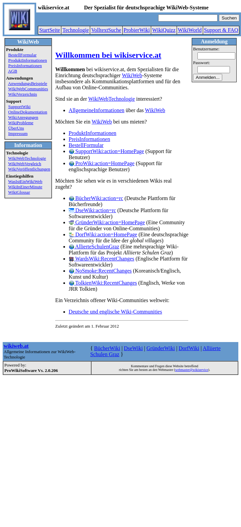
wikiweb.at (16, 346)
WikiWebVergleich (24, 163)
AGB (12, 71)
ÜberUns (16, 128)
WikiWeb (132, 75)
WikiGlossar (19, 192)
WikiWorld (190, 30)
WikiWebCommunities (28, 88)
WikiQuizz (164, 30)
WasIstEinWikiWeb (25, 181)
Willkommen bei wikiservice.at (108, 55)
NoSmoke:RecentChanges (100, 271)
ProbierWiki (137, 30)
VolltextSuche (106, 30)
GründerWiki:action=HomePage (107, 222)
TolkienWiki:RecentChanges (103, 283)
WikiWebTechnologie (27, 158)
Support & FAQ (221, 30)
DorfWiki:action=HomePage (103, 234)
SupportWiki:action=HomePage (106, 151)
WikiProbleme (20, 122)
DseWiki (133, 348)
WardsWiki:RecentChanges (101, 258)
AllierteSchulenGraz (94, 246)
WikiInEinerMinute (25, 186)
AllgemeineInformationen (96, 110)
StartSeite (49, 30)
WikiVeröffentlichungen (29, 169)
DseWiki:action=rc (92, 210)
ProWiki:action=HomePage (101, 163)
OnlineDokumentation (27, 111)
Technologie (75, 30)
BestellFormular (22, 54)
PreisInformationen (25, 65)
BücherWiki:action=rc (96, 198)
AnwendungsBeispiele (27, 83)
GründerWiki (160, 348)
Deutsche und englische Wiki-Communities (115, 312)
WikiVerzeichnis (22, 94)
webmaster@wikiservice (191, 370)
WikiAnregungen (23, 117)
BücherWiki (107, 348)
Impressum (18, 133)
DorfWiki (189, 348)
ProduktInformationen (27, 60)
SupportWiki (19, 106)
